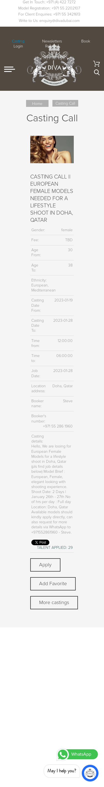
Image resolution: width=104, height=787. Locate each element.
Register (52, 46)
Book (85, 41)
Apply (45, 565)
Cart (96, 64)
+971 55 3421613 (66, 14)
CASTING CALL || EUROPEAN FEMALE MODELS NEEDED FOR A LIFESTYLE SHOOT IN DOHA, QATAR (51, 198)
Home (37, 103)
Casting (18, 41)
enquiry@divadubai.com (59, 20)
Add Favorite (53, 583)
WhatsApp (81, 754)
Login (18, 46)
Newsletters (52, 41)
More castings (54, 602)
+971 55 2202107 (66, 8)
